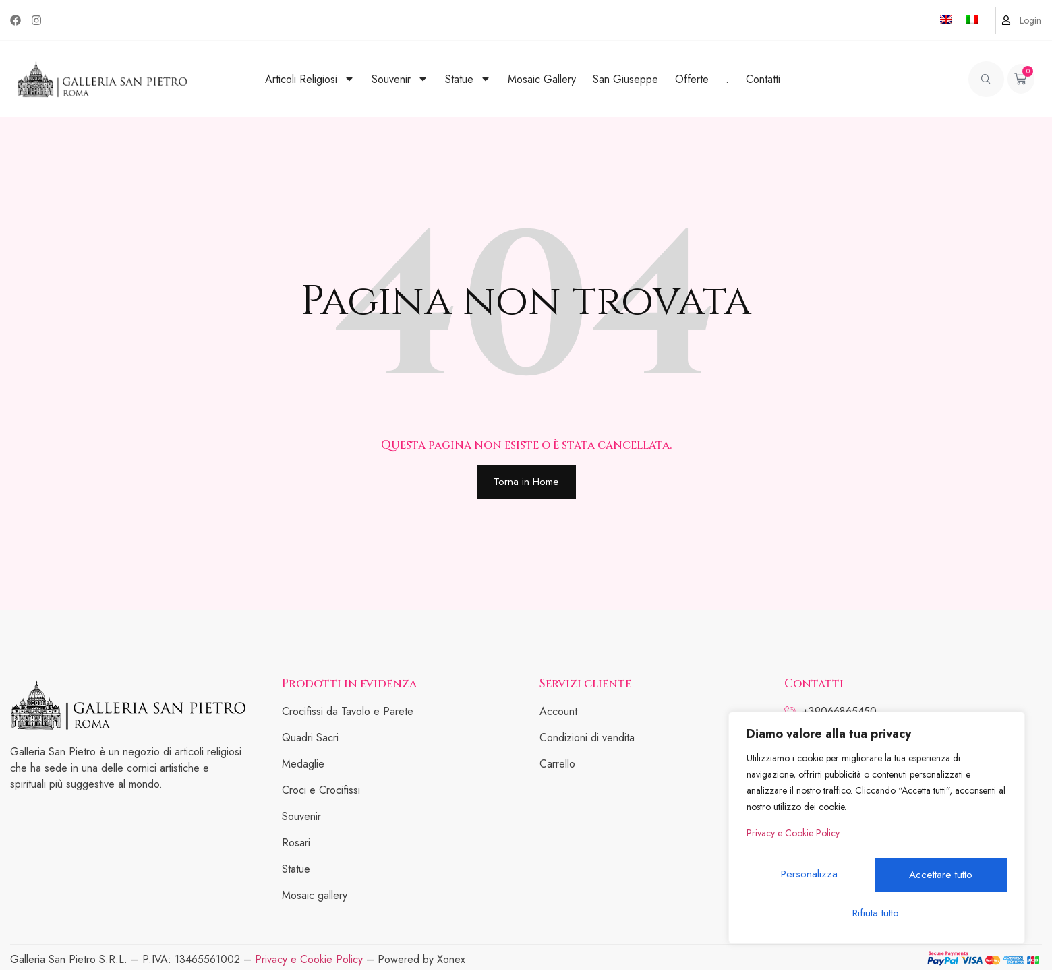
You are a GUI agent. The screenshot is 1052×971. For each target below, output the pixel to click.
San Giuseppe (625, 79)
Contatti (763, 79)
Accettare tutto (876, 912)
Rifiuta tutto (941, 878)
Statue (468, 79)
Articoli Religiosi (310, 79)
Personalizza (811, 878)
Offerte (692, 79)
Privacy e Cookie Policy (793, 842)
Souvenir (400, 79)
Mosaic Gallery (542, 79)
